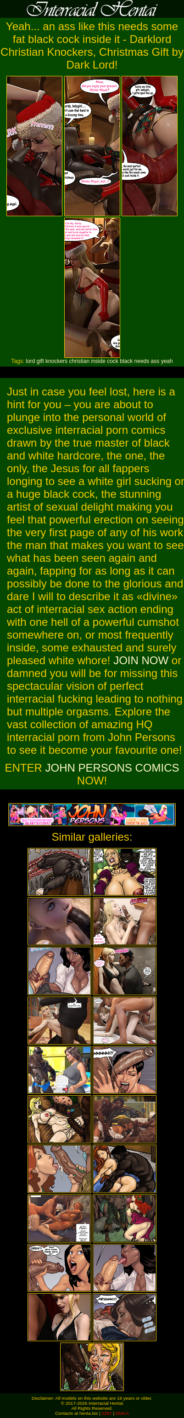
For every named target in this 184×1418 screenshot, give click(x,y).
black (126, 361)
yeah (167, 361)
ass (155, 361)
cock (112, 361)
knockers (56, 361)
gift (40, 361)
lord (30, 361)
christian (79, 361)
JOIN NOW (140, 660)
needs (142, 361)
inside (98, 361)
